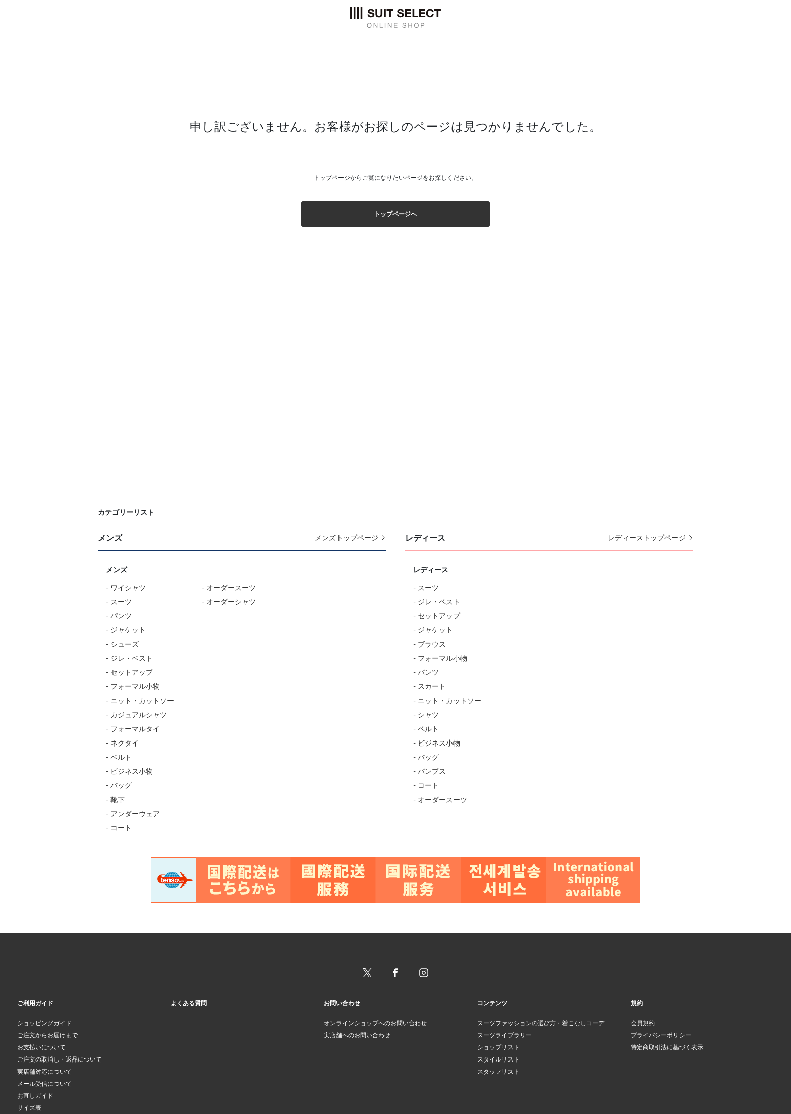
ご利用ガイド (35, 1003)
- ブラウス (429, 644)
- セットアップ (129, 672)
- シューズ (122, 644)
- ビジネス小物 (129, 771)
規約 (637, 1003)
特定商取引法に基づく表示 (667, 1047)
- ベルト (119, 757)
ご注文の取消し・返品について (59, 1059)
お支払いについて (41, 1047)
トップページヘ (395, 214)
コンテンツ (492, 1003)
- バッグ (119, 785)
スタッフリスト (498, 1071)
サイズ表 (29, 1107)
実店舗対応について (44, 1071)
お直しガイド (35, 1095)
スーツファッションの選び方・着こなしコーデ (540, 1023)
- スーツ (119, 601)
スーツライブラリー (504, 1035)
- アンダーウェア (133, 813)
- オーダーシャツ (229, 601)
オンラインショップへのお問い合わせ (375, 1023)
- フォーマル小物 (133, 686)
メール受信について (44, 1083)
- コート (119, 827)
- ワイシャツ (126, 587)
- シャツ (426, 714)
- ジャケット (126, 629)
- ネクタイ (122, 742)
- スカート (429, 686)
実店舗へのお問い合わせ (357, 1035)
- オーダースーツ (229, 587)
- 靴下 (115, 799)
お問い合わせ (342, 1003)
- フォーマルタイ (133, 728)
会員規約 (643, 1023)
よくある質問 (189, 1003)
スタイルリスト (498, 1059)
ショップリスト (498, 1047)
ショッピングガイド (44, 1023)
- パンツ (119, 615)
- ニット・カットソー (140, 700)
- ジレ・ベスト (129, 658)
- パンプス (429, 771)
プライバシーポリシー (661, 1035)
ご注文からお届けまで (47, 1035)
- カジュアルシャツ (136, 714)
